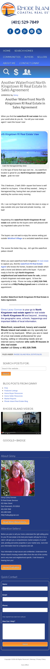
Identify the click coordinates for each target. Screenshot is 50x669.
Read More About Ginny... (15, 522)
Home (7, 50)
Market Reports (10, 399)
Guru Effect (25, 665)
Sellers (42, 56)
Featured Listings (11, 391)
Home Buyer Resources (13, 393)
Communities (11, 56)
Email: (6, 595)
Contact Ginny (29, 63)
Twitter (17, 31)
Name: (6, 584)
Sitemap (32, 659)
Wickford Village (15, 238)
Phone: (5, 605)
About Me (9, 63)
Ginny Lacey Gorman (11, 309)
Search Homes (24, 50)
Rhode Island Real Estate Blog (28, 354)
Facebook (10, 31)
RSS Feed (39, 31)
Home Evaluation (11, 567)
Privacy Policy (40, 659)
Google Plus (25, 31)
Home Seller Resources (13, 396)
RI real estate (43, 261)
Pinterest (32, 31)
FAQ (6, 388)
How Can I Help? (10, 621)
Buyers (28, 56)
